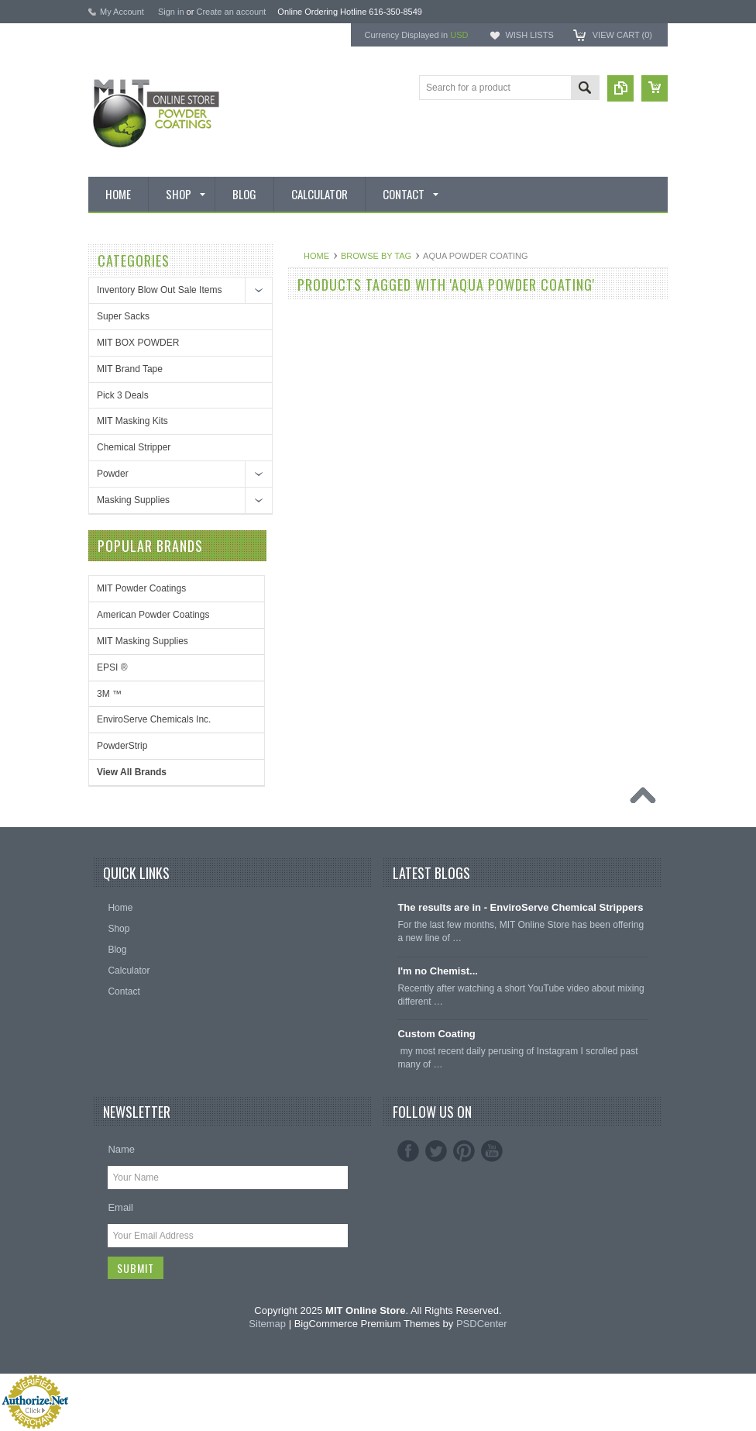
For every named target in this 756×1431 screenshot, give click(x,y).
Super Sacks (123, 316)
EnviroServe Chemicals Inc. (154, 719)
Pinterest (464, 1151)
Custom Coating (436, 1034)
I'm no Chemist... (437, 971)
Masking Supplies (133, 500)
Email (120, 1207)
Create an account (231, 11)
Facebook (408, 1151)
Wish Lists (529, 35)
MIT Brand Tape (130, 369)
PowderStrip (122, 745)
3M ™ (109, 693)
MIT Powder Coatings (141, 588)
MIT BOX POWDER (138, 342)
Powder (113, 473)
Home (316, 255)
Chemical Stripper (133, 447)
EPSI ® (112, 667)
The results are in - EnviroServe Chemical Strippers (520, 907)
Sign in (171, 11)
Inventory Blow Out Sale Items (159, 289)
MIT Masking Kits (132, 421)
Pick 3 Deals (123, 395)
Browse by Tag (376, 255)
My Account (122, 11)
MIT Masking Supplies (142, 641)
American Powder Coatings (153, 614)
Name (121, 1149)
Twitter (436, 1151)
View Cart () (622, 35)
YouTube (492, 1151)
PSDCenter (481, 1323)
